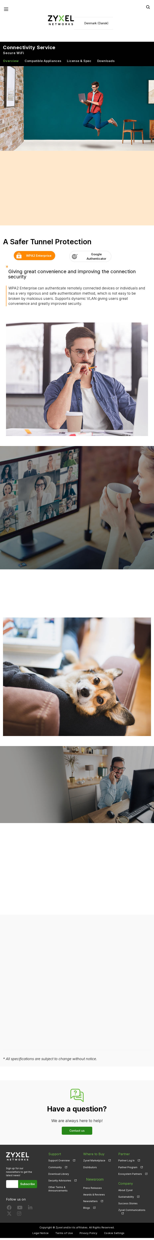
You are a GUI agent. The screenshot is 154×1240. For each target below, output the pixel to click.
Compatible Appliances (43, 63)
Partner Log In (126, 1162)
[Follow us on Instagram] (19, 1216)
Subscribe (29, 1185)
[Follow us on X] (9, 1216)
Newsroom (91, 1179)
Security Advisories (59, 1182)
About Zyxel (125, 1191)
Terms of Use (64, 1235)
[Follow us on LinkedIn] (30, 1210)
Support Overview (59, 1162)
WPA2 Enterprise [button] (33, 257)
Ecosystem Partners (130, 1175)
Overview (11, 63)
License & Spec (79, 63)
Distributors (90, 1169)
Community (55, 1169)
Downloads (106, 63)
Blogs (86, 1205)
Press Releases (92, 1185)
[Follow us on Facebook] (9, 1210)
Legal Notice (40, 1235)
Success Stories (128, 1205)
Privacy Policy (88, 1235)
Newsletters (90, 1198)
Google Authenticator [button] (88, 258)
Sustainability (126, 1198)
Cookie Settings (114, 1235)
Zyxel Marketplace (94, 1162)
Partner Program (127, 1169)
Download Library (58, 1175)
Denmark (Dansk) (96, 24)
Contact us (77, 1132)
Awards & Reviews (94, 1191)
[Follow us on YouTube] (19, 1210)
